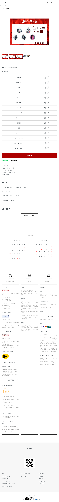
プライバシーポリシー (7, 486)
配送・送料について (6, 476)
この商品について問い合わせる (9, 172)
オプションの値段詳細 (7, 170)
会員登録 (41, 476)
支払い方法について (6, 481)
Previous (11, 32)
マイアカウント (42, 473)
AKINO (7, 8)
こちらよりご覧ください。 (8, 200)
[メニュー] (56, 2)
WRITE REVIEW (29, 215)
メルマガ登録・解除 (25, 473)
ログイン (41, 478)
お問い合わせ (42, 483)
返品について (5, 165)
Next (47, 32)
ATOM (24, 476)
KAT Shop (4, 2)
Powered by (29, 498)
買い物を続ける (5, 174)
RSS (21, 476)
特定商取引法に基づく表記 (8, 168)
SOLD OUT (29, 155)
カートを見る (42, 481)
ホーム (3, 8)
